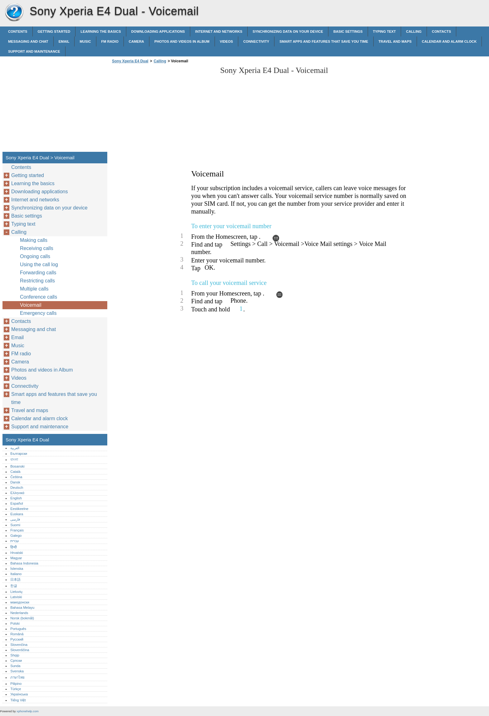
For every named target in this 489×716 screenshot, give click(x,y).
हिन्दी (13, 547)
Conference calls (38, 297)
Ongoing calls (35, 256)
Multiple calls (34, 288)
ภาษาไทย (17, 677)
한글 (13, 586)
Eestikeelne (19, 509)
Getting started (54, 31)
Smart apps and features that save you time (323, 41)
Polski (15, 623)
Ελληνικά (17, 493)
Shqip (14, 655)
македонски (19, 602)
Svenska (17, 671)
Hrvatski (16, 553)
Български (18, 453)
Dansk (15, 482)
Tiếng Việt (18, 700)
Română (16, 634)
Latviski (16, 597)
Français (17, 530)
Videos (226, 41)
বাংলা (14, 459)
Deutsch (16, 487)
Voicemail (30, 305)
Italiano (16, 574)
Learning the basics (100, 31)
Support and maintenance (34, 51)
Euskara (16, 514)
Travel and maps (395, 41)
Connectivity (256, 41)
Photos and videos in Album (182, 41)
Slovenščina (19, 650)
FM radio (110, 41)
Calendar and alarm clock (449, 41)
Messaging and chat (28, 41)
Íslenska (16, 568)
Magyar (16, 558)
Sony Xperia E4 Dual (14, 12)
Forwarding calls (38, 272)
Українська (19, 694)
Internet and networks (218, 31)
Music (85, 41)
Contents (17, 31)
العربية (14, 448)
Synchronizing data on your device (288, 31)
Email (64, 41)
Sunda (15, 666)
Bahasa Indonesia (24, 563)
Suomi (15, 525)
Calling (414, 31)
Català (15, 471)
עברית (14, 541)
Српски (16, 660)
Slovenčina (18, 644)
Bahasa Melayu (22, 607)
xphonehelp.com (27, 711)
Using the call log (39, 264)
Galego (16, 535)
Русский (16, 639)
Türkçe (15, 689)
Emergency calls (38, 313)
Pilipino (16, 683)
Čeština (16, 477)
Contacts (441, 31)
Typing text (384, 31)
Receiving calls (36, 248)
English (16, 498)
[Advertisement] (162, 109)
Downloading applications (158, 31)
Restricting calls (37, 280)
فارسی (15, 519)
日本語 (15, 579)
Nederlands (19, 613)
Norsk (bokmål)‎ (22, 618)
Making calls (33, 240)
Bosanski (17, 466)
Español (16, 503)
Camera (136, 41)
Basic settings (348, 31)
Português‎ (18, 629)
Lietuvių (16, 591)
